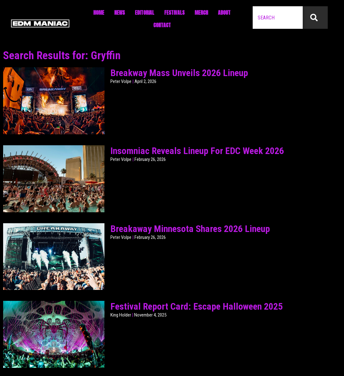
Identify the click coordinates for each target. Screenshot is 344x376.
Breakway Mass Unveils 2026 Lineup (179, 72)
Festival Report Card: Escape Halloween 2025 (196, 306)
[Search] (315, 17)
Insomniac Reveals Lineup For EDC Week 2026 (197, 150)
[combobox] (278, 17)
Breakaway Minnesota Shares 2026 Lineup (190, 228)
